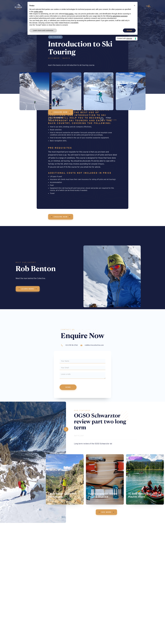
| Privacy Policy (96, 616)
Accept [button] (129, 30)
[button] (134, 5)
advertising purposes (120, 16)
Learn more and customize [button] (43, 30)
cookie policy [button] (38, 11)
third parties (69, 14)
